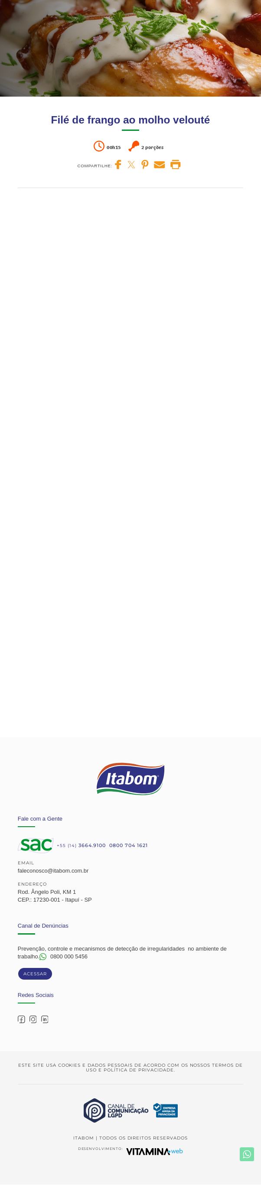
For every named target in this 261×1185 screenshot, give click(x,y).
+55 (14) (81, 845)
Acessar (35, 973)
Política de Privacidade (138, 1070)
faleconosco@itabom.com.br (53, 870)
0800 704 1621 (128, 845)
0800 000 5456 (69, 956)
